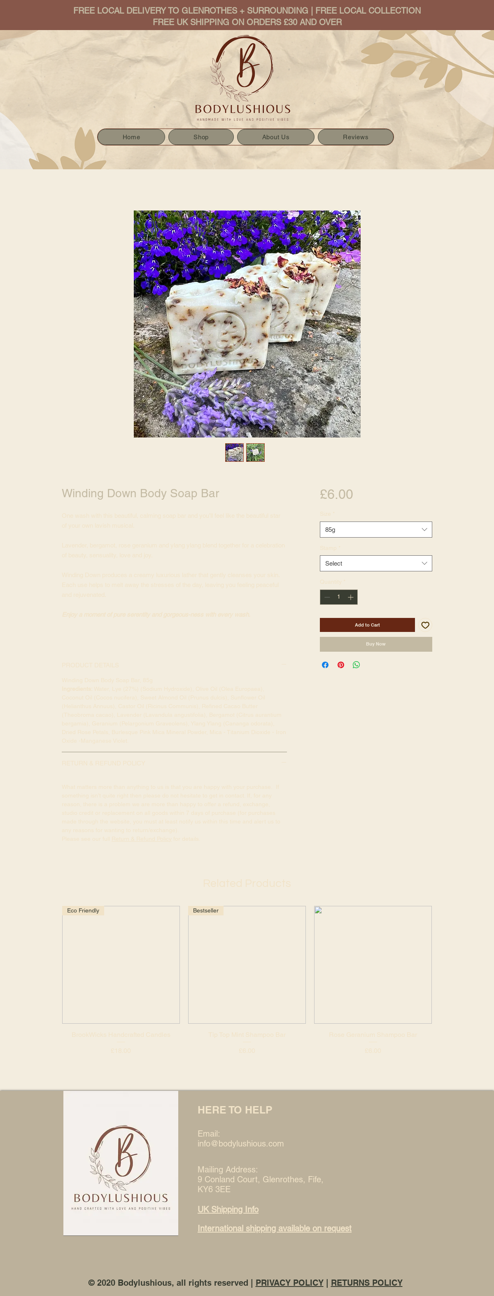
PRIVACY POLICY (290, 1283)
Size (327, 513)
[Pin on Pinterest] (341, 665)
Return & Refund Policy (142, 838)
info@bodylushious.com (241, 1144)
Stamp (330, 548)
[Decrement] (326, 597)
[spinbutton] (338, 597)
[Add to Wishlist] (425, 625)
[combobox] (376, 530)
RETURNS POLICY (367, 1283)
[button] (200, 137)
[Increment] (351, 597)
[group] (247, 994)
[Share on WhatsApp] (356, 665)
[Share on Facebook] (325, 665)
